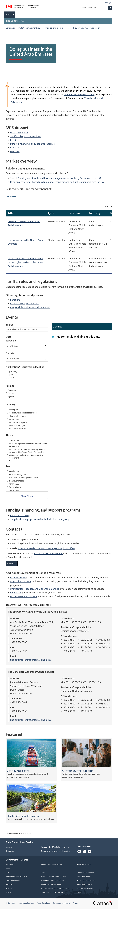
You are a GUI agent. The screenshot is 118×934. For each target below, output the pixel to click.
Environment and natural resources (54, 876)
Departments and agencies (51, 864)
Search (10, 324)
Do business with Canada (23, 596)
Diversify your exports (18, 770)
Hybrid (10, 396)
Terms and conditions (61, 903)
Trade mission (14, 487)
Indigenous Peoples (84, 884)
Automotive (13, 419)
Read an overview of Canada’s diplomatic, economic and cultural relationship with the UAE (57, 181)
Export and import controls (24, 303)
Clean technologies (16, 425)
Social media (10, 903)
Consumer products (16, 428)
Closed (10, 378)
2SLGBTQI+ (13, 440)
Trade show (13, 490)
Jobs (7, 872)
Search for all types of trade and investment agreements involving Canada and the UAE (55, 178)
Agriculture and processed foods (22, 413)
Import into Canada (20, 581)
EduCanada (16, 592)
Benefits (9, 888)
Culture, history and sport (51, 884)
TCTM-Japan (13, 484)
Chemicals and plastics (18, 422)
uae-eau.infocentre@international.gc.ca (31, 659)
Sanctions (15, 299)
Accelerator (13, 471)
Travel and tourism (13, 880)
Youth (79, 892)
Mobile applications (26, 903)
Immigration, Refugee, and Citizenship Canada (34, 588)
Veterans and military (85, 888)
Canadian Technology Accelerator (22, 477)
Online (10, 393)
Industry (10, 404)
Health (8, 892)
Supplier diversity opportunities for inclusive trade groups (40, 519)
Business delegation (16, 474)
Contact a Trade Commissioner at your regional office (46, 548)
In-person (11, 390)
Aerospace (12, 409)
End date (10, 353)
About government (84, 864)
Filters (13, 196)
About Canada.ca (43, 903)
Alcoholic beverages (16, 416)
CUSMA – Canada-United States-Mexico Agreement (25, 456)
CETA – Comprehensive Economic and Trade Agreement (27, 444)
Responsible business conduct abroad (30, 307)
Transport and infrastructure (52, 892)
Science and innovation (85, 880)
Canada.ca (10, 28)
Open (9, 374)
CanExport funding (20, 515)
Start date (11, 340)
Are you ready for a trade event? (78, 770)
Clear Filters (27, 496)
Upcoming (11, 371)
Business (9, 884)
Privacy (75, 903)
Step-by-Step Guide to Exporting (23, 816)
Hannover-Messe (15, 481)
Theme (10, 435)
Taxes (43, 872)
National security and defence (52, 880)
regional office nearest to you (79, 94)
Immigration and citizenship (16, 876)
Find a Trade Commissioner (48, 553)
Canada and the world (85, 872)
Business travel (18, 577)
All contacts (10, 864)
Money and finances (84, 876)
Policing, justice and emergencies (54, 888)
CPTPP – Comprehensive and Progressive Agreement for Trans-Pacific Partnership (26, 450)
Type (8, 466)
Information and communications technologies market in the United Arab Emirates (25, 262)
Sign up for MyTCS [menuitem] (15, 20)
